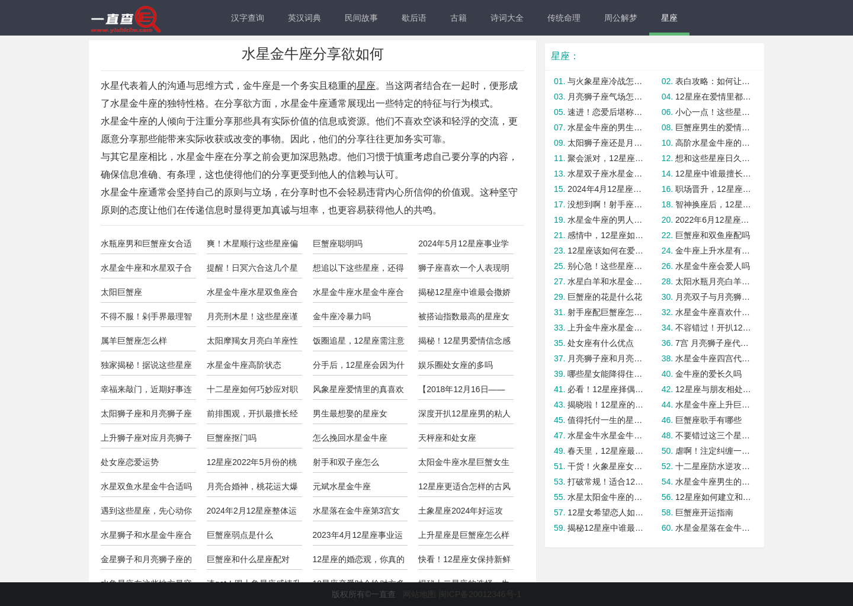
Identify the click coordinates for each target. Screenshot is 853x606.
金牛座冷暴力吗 (342, 316)
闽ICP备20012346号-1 (479, 594)
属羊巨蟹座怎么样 (134, 340)
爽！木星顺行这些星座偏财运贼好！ (252, 246)
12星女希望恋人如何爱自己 (605, 512)
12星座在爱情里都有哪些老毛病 (713, 96)
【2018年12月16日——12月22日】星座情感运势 (464, 392)
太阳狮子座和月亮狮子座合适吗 (146, 416)
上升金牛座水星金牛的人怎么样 (605, 327)
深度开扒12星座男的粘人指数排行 (464, 416)
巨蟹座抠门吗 (231, 438)
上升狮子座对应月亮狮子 (146, 438)
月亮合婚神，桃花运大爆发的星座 (252, 489)
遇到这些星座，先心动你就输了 (146, 513)
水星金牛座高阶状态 (244, 365)
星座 (669, 18)
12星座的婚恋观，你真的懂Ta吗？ (359, 562)
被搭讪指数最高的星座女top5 (463, 319)
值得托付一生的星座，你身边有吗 (605, 420)
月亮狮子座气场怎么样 (605, 96)
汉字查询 (247, 18)
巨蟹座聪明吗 (338, 243)
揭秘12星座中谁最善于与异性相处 (605, 528)
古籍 (458, 18)
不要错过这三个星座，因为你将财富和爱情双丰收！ (713, 435)
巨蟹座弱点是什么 (240, 535)
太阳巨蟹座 (121, 292)
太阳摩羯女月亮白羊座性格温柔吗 (252, 343)
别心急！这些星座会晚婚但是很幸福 (605, 266)
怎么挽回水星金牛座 (350, 438)
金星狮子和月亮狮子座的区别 (146, 562)
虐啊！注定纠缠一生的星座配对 (713, 451)
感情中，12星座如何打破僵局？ (605, 235)
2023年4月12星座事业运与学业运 (358, 538)
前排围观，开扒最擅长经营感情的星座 (252, 416)
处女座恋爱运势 (130, 462)
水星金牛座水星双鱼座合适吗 (252, 295)
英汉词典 (304, 18)
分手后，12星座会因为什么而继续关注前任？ (359, 368)
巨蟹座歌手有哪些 (708, 420)
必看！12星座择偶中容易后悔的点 (605, 389)
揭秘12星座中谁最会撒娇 (464, 292)
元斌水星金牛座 (342, 486)
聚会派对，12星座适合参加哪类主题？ (605, 158)
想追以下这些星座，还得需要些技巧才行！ (358, 270)
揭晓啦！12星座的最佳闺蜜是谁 (605, 404)
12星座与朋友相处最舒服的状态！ (713, 389)
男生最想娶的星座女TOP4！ (350, 416)
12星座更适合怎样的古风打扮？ (464, 489)
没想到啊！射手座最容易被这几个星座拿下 (605, 204)
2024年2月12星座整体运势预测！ (252, 513)
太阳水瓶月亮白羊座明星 (713, 281)
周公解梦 (620, 18)
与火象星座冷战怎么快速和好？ (605, 81)
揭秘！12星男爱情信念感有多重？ (464, 343)
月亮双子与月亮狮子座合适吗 (713, 297)
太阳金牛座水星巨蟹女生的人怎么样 (463, 465)
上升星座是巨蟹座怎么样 (463, 535)
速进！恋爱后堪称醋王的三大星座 (605, 112)
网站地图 (419, 594)
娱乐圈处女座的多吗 (455, 365)
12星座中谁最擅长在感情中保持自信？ (713, 173)
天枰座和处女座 (447, 438)
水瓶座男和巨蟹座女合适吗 (146, 246)
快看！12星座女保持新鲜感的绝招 (464, 562)
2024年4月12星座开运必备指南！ (605, 189)
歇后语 (414, 18)
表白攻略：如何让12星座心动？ (713, 81)
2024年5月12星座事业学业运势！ (463, 246)
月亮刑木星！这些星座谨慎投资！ (252, 319)
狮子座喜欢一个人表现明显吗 (463, 270)
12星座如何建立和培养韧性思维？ (713, 497)
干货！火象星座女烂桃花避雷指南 (605, 466)
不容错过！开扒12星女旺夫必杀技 (713, 327)
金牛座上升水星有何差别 (713, 250)
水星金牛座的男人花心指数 (605, 220)
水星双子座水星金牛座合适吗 (605, 173)
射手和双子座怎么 (346, 462)
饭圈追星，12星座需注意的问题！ (359, 343)
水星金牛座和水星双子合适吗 (146, 270)
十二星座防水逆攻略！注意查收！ (713, 466)
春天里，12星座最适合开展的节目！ (605, 451)
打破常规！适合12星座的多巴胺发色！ (605, 481)
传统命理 (564, 18)
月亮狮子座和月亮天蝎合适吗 (605, 358)
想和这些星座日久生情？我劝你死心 (713, 158)
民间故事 (361, 18)
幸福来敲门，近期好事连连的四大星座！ (146, 392)
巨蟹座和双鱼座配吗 (712, 235)
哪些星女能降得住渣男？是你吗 (605, 374)
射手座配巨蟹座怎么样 (605, 312)
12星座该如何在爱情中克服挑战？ (605, 250)
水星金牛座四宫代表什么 (713, 358)
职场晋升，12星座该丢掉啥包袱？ (713, 189)
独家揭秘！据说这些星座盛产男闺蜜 (146, 368)
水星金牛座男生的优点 (713, 481)
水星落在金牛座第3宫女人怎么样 (356, 513)
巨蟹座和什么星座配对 (248, 559)
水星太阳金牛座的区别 (605, 497)
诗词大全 (507, 18)
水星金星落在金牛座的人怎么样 (713, 528)
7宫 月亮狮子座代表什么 (713, 343)
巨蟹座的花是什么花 (604, 297)
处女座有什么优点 (600, 343)
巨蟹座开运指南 (704, 512)
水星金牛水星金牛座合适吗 (605, 435)
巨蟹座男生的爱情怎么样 (713, 127)
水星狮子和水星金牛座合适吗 (146, 538)
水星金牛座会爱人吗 (712, 266)
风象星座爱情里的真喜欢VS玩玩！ (358, 392)
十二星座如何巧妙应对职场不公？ (252, 392)
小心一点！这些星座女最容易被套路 (713, 112)
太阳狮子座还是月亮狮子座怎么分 (605, 143)
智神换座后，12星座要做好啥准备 (713, 204)
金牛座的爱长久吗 (708, 374)
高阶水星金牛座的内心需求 (713, 143)
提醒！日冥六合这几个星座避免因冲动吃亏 (252, 270)
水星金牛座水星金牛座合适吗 (358, 295)
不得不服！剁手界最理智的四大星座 (146, 319)
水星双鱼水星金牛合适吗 (146, 486)
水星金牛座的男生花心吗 (605, 127)
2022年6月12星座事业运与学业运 (713, 220)
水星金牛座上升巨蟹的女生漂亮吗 (713, 404)
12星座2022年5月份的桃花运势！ (252, 465)
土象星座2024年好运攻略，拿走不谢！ (460, 513)
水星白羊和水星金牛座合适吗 (605, 281)
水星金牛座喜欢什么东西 (713, 312)
